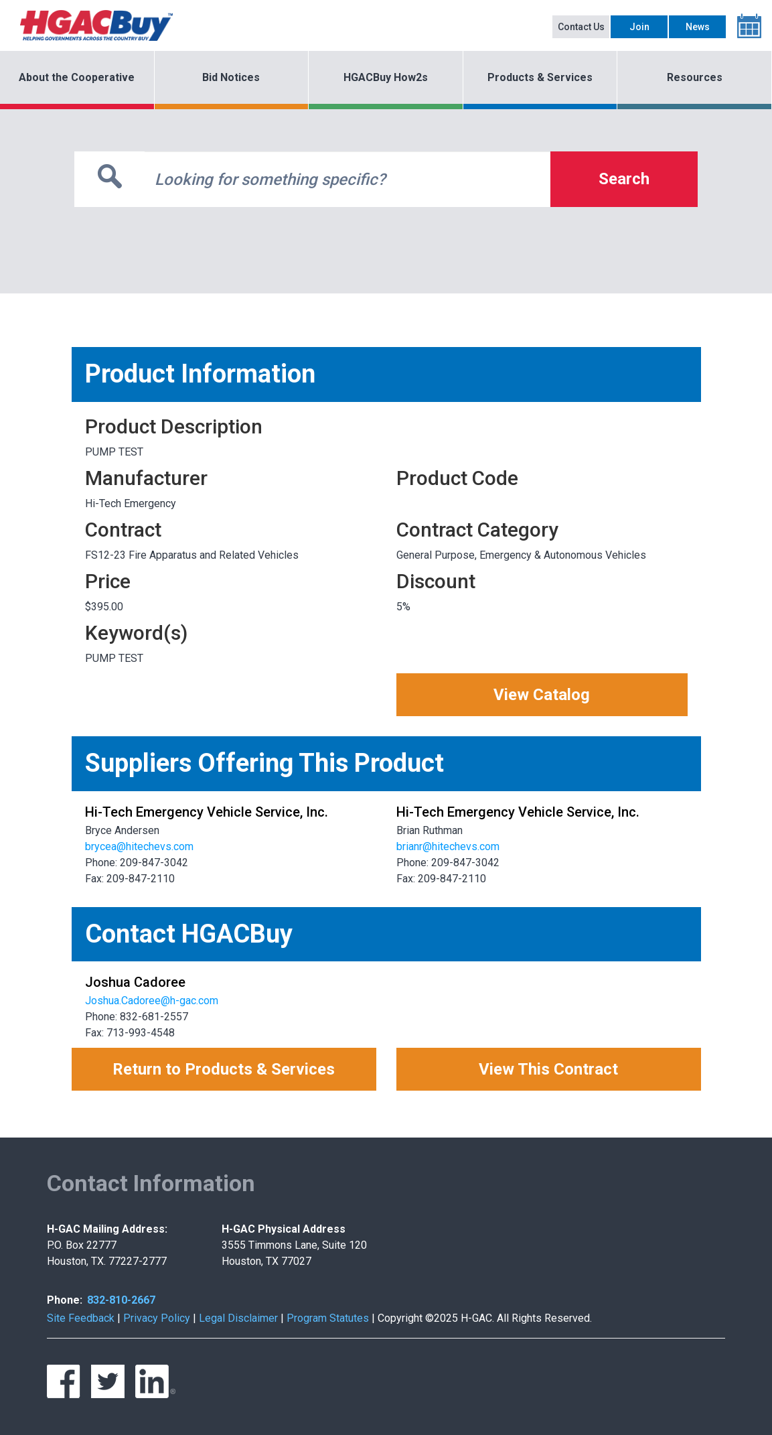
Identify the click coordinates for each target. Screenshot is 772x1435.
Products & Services (540, 77)
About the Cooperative (77, 77)
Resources (694, 77)
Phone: (64, 1300)
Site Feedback (80, 1318)
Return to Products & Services (223, 1069)
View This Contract (548, 1069)
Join (639, 26)
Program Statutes (328, 1318)
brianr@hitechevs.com (447, 846)
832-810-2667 (121, 1300)
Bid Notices (231, 77)
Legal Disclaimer (238, 1318)
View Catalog (541, 694)
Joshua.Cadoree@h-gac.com (151, 1000)
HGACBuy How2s (385, 77)
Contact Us (581, 26)
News (698, 26)
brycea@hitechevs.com (139, 846)
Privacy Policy (156, 1318)
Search (624, 178)
